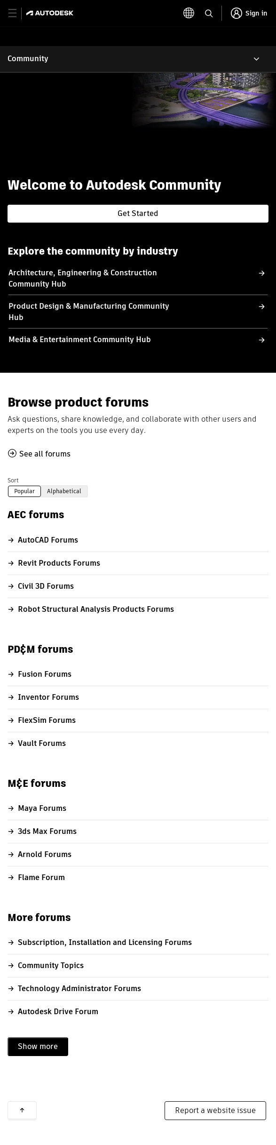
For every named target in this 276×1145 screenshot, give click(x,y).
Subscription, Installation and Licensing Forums (105, 942)
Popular (24, 491)
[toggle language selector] (189, 13)
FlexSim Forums (47, 720)
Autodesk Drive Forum (58, 1011)
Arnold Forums (44, 854)
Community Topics (51, 965)
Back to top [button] (22, 1110)
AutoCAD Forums (48, 540)
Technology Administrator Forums (79, 988)
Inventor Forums (48, 697)
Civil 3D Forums (46, 586)
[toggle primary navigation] (17, 13)
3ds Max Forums (47, 831)
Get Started (138, 213)
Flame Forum (41, 877)
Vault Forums (42, 743)
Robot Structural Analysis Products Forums (96, 609)
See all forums (45, 453)
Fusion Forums (44, 674)
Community (28, 58)
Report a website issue (215, 1110)
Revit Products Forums (59, 563)
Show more (38, 1046)
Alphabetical (64, 491)
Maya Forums (42, 808)
